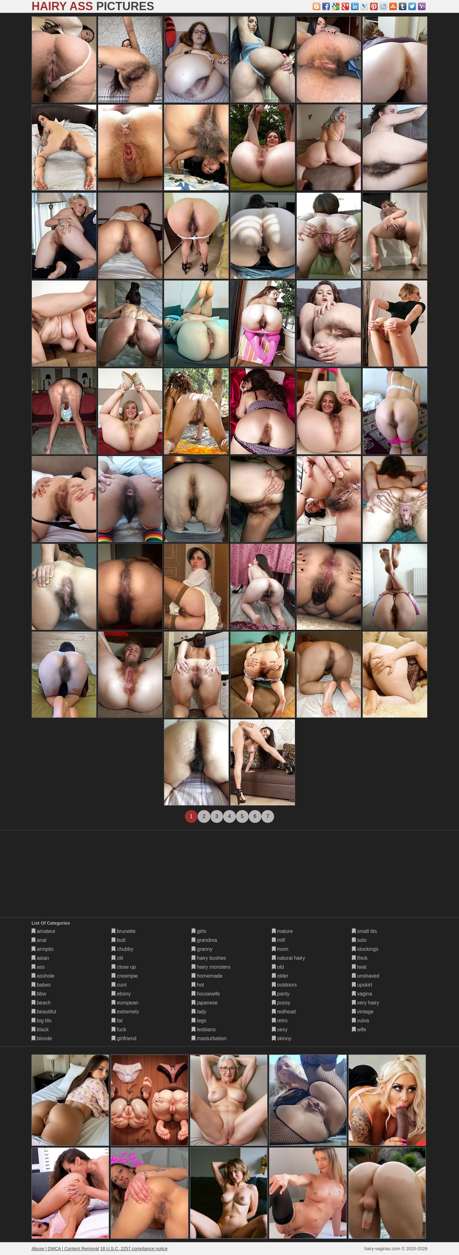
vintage (363, 1011)
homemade (207, 976)
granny (202, 949)
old (278, 967)
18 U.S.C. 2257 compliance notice (134, 1248)
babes (41, 985)
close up (124, 967)
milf (278, 940)
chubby (122, 949)
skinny (282, 1038)
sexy (280, 1029)
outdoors (284, 985)
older (280, 976)
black (40, 1029)
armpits (43, 949)
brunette (123, 931)
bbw (39, 993)
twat (359, 967)
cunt (119, 985)
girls (199, 931)
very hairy (365, 1002)
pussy (281, 1002)
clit (117, 958)
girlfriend (124, 1038)
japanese (204, 1002)
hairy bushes (209, 958)
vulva (360, 1020)
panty (281, 993)
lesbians (203, 1029)
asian (40, 958)
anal (39, 940)
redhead (284, 1011)
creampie (125, 976)
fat (117, 1020)
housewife (206, 993)
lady (199, 1011)
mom (280, 949)
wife (359, 1029)
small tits (364, 931)
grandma (204, 940)
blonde (42, 1038)
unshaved (365, 976)
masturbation (209, 1038)
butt (118, 940)
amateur (43, 931)
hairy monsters (211, 967)
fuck (119, 1029)
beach (41, 1002)
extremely (125, 1011)
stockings (365, 949)
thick (360, 958)
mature (282, 931)
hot (198, 985)
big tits (42, 1020)
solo (359, 940)
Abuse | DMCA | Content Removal (65, 1248)
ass (38, 967)
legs (199, 1020)
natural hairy (288, 958)
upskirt (362, 985)
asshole (43, 976)
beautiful (44, 1011)
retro (280, 1020)
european (125, 1002)
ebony (121, 993)
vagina (362, 993)
